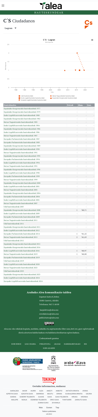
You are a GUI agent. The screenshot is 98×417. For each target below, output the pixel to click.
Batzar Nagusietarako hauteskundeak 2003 (20, 190)
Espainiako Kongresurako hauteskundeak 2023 (22, 274)
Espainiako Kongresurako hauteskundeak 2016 (22, 247)
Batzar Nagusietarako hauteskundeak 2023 (20, 267)
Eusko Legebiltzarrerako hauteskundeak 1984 (22, 125)
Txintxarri (66, 400)
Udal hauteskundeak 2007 (14, 206)
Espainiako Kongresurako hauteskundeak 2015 (22, 244)
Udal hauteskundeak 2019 (14, 261)
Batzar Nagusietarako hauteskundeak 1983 (20, 122)
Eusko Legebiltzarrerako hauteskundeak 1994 (22, 162)
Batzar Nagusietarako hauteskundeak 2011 (20, 220)
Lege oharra (30, 344)
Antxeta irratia (72, 391)
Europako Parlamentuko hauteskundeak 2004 (22, 196)
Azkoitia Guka (27, 394)
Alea (41, 391)
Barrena (40, 394)
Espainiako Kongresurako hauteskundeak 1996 (22, 169)
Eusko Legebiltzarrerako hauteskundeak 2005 (22, 200)
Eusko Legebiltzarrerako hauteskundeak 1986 (22, 132)
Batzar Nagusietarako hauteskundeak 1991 (20, 152)
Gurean (49, 407)
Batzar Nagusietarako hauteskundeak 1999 (20, 179)
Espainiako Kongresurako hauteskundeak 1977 (22, 108)
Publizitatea (44, 344)
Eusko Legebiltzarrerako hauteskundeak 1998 (22, 173)
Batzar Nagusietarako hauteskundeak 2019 (20, 254)
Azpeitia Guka (12, 394)
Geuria (89, 394)
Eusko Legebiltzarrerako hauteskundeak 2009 (22, 213)
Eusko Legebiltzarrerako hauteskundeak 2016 (22, 251)
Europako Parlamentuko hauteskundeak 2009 (22, 217)
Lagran (10, 28)
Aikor (24, 391)
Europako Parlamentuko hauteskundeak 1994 (22, 159)
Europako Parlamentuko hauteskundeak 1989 (22, 142)
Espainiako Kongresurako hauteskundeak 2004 (22, 193)
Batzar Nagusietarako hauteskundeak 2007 (20, 203)
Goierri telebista (27, 397)
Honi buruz (16, 344)
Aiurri (33, 391)
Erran (59, 394)
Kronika (84, 397)
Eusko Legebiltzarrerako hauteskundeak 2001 (22, 186)
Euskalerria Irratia (73, 394)
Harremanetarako (72, 344)
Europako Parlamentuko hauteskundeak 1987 (22, 139)
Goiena (13, 397)
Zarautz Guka (81, 400)
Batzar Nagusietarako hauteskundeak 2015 (20, 237)
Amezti (49, 391)
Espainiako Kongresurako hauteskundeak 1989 (22, 146)
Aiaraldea (14, 391)
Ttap (57, 407)
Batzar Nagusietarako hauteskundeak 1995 (20, 166)
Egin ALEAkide (49, 348)
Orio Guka (54, 400)
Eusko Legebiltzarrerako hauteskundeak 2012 (22, 230)
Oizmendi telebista (39, 400)
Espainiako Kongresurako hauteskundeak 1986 (22, 129)
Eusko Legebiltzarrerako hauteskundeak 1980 (22, 115)
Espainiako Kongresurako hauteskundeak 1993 (22, 156)
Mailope (14, 400)
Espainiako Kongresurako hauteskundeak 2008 (22, 210)
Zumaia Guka (43, 403)
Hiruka (74, 397)
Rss (85, 344)
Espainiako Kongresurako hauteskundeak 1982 (22, 118)
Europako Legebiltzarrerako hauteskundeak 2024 (23, 281)
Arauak (57, 344)
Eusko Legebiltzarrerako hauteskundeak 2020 (22, 264)
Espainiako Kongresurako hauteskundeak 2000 (22, 183)
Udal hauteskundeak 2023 (14, 271)
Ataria (85, 391)
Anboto (59, 391)
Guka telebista (61, 397)
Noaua (24, 400)
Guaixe (41, 397)
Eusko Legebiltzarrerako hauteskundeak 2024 (22, 278)
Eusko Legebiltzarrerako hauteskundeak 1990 (22, 149)
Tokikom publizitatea (49, 411)
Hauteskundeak (49, 12)
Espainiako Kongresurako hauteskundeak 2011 (22, 227)
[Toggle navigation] (3, 6)
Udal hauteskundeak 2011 (14, 223)
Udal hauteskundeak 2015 (14, 240)
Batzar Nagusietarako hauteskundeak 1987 (20, 135)
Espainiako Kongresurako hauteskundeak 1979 (22, 112)
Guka (49, 397)
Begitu (50, 394)
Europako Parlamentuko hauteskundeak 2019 (22, 257)
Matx (41, 407)
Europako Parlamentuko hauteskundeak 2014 (22, 234)
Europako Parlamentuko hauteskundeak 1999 (22, 176)
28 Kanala (56, 403)
